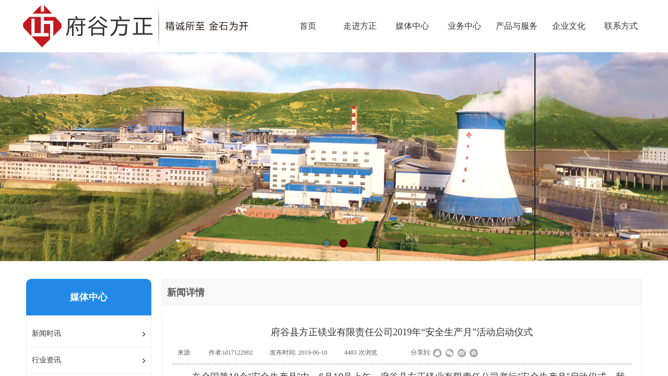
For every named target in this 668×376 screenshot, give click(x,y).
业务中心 (464, 25)
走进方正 (360, 25)
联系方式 (621, 25)
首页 (308, 25)
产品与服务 (517, 25)
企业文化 (569, 25)
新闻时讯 (46, 333)
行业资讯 (46, 360)
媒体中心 (412, 25)
